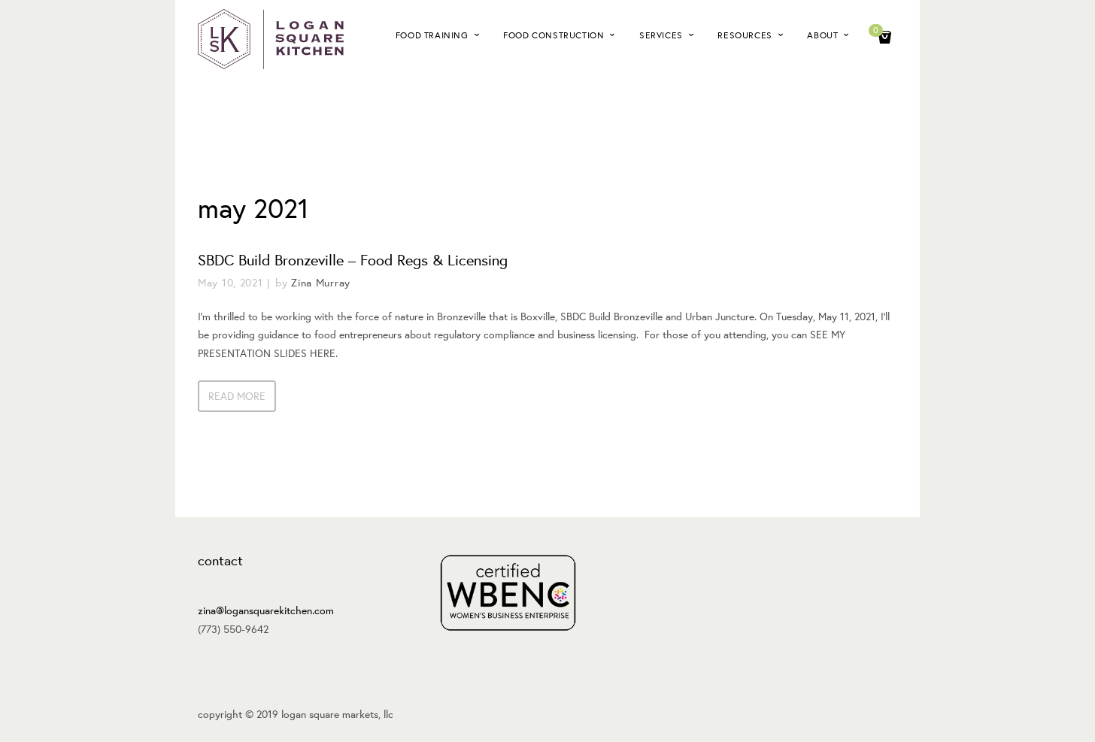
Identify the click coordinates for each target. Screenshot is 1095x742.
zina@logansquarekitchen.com (266, 610)
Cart (878, 32)
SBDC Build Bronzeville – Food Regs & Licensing (353, 260)
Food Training (432, 35)
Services (661, 35)
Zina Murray (320, 282)
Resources (744, 35)
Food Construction (553, 35)
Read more (236, 396)
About (822, 35)
